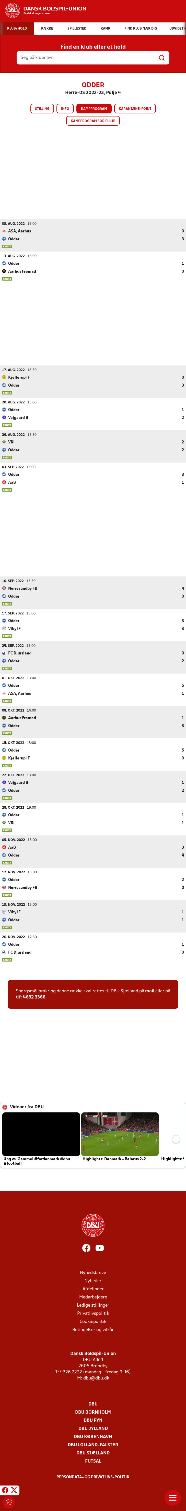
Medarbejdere (93, 1297)
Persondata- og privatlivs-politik (93, 1477)
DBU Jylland (93, 1428)
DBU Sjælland (93, 1453)
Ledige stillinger (93, 1305)
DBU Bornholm (93, 1412)
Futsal (93, 1461)
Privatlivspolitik (93, 1313)
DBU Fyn (93, 1420)
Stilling (42, 109)
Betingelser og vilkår (93, 1330)
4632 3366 (34, 997)
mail (149, 991)
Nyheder (93, 1281)
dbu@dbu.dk (96, 1378)
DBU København (93, 1437)
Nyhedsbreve (93, 1272)
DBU (93, 1404)
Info (65, 109)
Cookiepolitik (93, 1321)
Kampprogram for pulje (93, 121)
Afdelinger (93, 1289)
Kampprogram (94, 109)
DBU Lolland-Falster (93, 1445)
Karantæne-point (135, 109)
